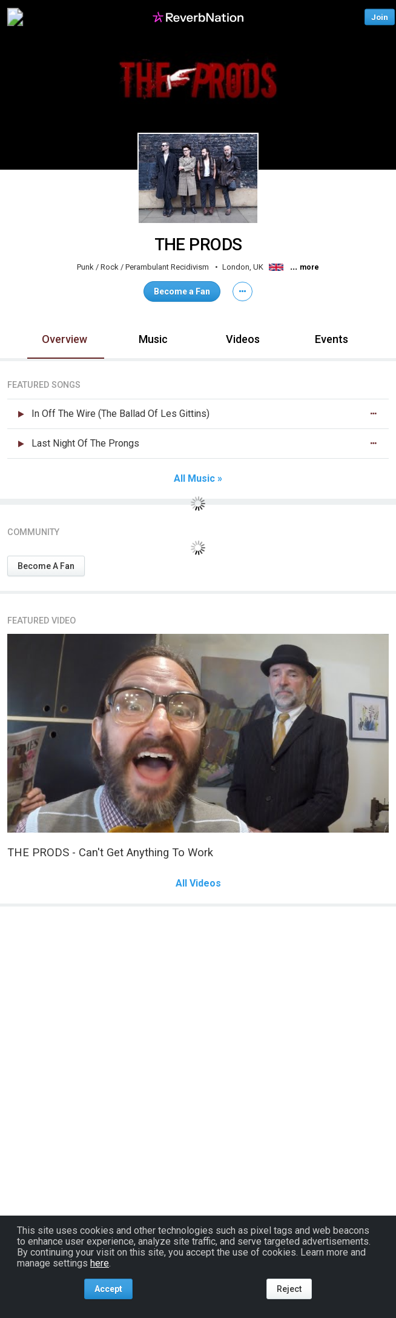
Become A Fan (46, 566)
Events (331, 339)
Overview (64, 339)
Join (379, 16)
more (309, 267)
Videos (243, 339)
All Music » (198, 478)
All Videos (198, 883)
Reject (289, 1289)
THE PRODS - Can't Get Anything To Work (110, 852)
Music (153, 339)
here (99, 1263)
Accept (108, 1289)
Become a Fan (182, 291)
